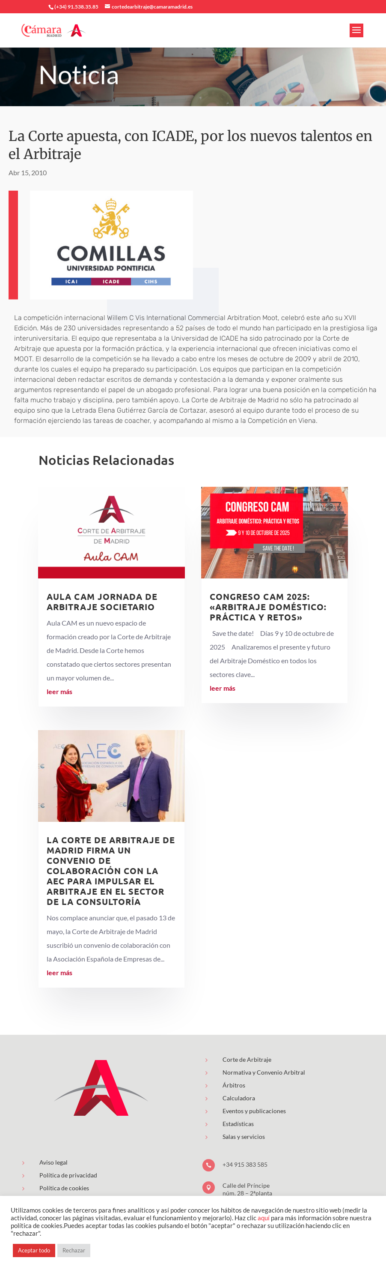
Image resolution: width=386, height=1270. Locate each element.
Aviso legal (53, 1162)
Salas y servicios (244, 1136)
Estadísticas (238, 1123)
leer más (59, 691)
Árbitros (234, 1085)
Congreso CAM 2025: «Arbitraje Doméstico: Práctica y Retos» (268, 607)
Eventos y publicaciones (254, 1110)
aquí (264, 1218)
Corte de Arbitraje (247, 1059)
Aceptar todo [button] (34, 1250)
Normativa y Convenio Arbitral (264, 1072)
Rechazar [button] (73, 1250)
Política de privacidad (68, 1175)
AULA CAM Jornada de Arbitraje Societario (102, 601)
